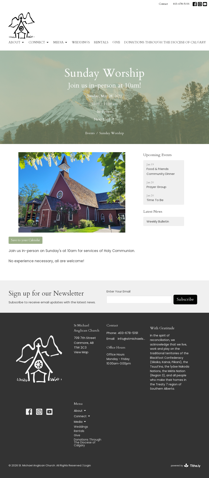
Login (87, 465)
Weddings (81, 42)
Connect (39, 42)
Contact (163, 4)
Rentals (101, 42)
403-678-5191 (181, 4)
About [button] (80, 411)
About (16, 42)
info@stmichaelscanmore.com (132, 338)
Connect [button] (82, 416)
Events (90, 133)
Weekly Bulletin (158, 221)
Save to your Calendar (25, 240)
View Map (81, 352)
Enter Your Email (118, 291)
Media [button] (80, 422)
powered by (185, 465)
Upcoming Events (157, 154)
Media (60, 42)
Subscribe (185, 299)
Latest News (152, 211)
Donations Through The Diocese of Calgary (165, 42)
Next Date (104, 119)
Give (116, 42)
